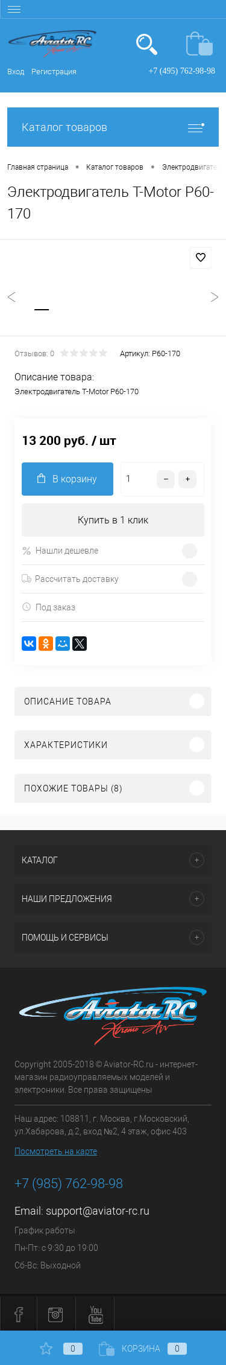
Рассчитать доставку (70, 579)
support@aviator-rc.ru (97, 1210)
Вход (15, 71)
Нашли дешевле (60, 551)
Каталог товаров (113, 127)
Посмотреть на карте (55, 1151)
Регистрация (54, 71)
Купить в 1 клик (113, 520)
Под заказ (48, 607)
